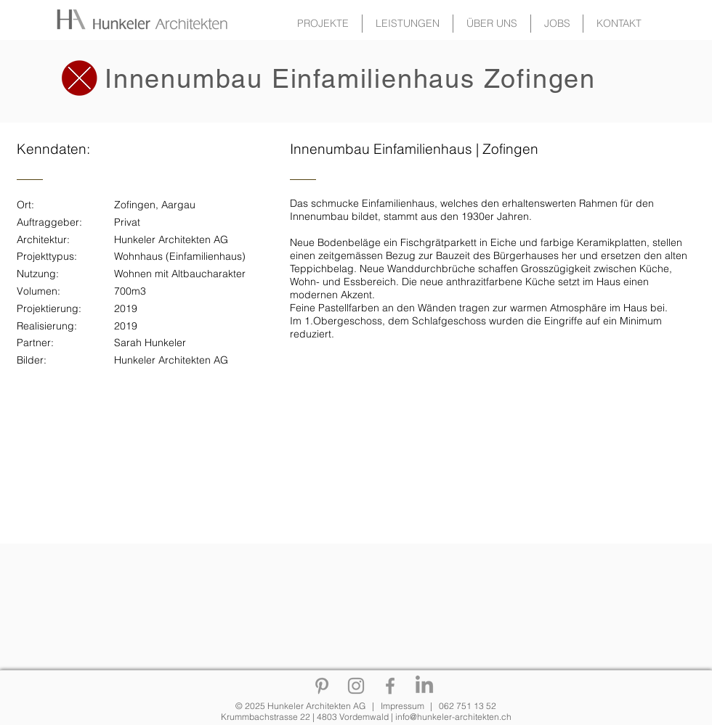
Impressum (402, 705)
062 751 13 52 (467, 705)
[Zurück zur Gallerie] (72, 19)
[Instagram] (356, 686)
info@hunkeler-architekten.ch (453, 716)
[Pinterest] (322, 686)
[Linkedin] (424, 686)
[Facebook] (390, 686)
